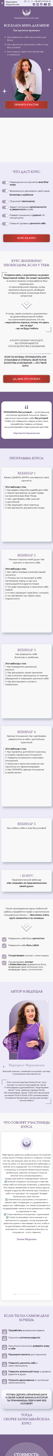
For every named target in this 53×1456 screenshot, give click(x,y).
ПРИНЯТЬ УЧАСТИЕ (26, 104)
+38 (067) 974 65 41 (37, 1)
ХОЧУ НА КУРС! (26, 238)
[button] (15, 1244)
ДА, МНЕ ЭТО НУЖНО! (26, 379)
